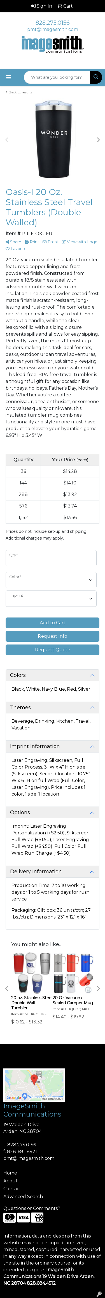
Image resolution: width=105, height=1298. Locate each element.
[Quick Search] (57, 77)
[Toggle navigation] (9, 77)
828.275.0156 (53, 22)
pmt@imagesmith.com (52, 29)
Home (10, 1173)
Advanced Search (23, 1196)
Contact (12, 1188)
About (10, 1181)
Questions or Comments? (31, 1208)
